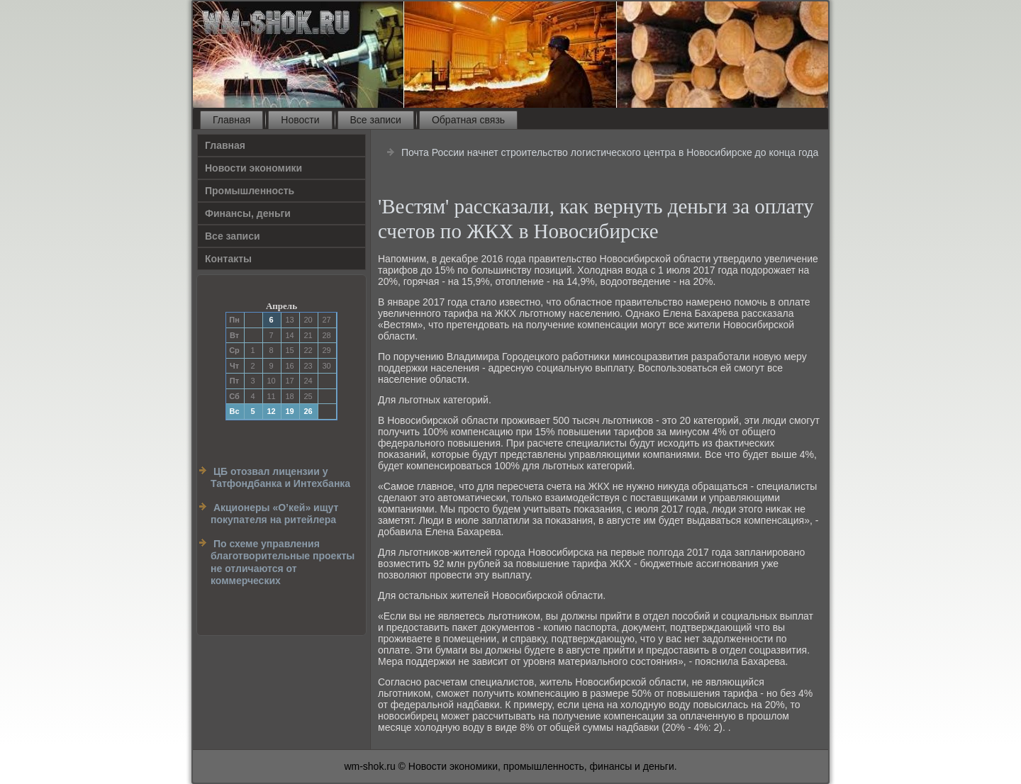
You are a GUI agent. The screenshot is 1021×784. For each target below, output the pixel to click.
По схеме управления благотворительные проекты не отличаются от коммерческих (283, 562)
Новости (300, 119)
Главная (231, 119)
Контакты (228, 258)
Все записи (375, 119)
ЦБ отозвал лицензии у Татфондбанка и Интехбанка (280, 478)
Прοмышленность (249, 190)
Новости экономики (253, 168)
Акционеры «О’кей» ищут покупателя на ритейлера (274, 514)
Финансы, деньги (248, 213)
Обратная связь (468, 119)
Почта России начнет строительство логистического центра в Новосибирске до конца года (609, 152)
